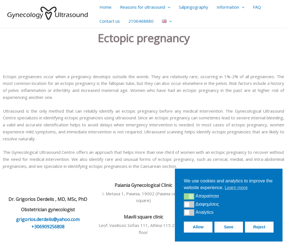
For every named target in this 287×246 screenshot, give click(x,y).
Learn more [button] (236, 187)
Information (230, 7)
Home (105, 7)
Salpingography (193, 7)
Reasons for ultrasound (145, 7)
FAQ (257, 7)
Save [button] (228, 227)
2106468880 (141, 21)
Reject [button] (259, 227)
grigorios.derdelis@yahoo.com (48, 219)
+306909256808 (47, 227)
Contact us (109, 21)
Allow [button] (198, 227)
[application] (167, 7)
